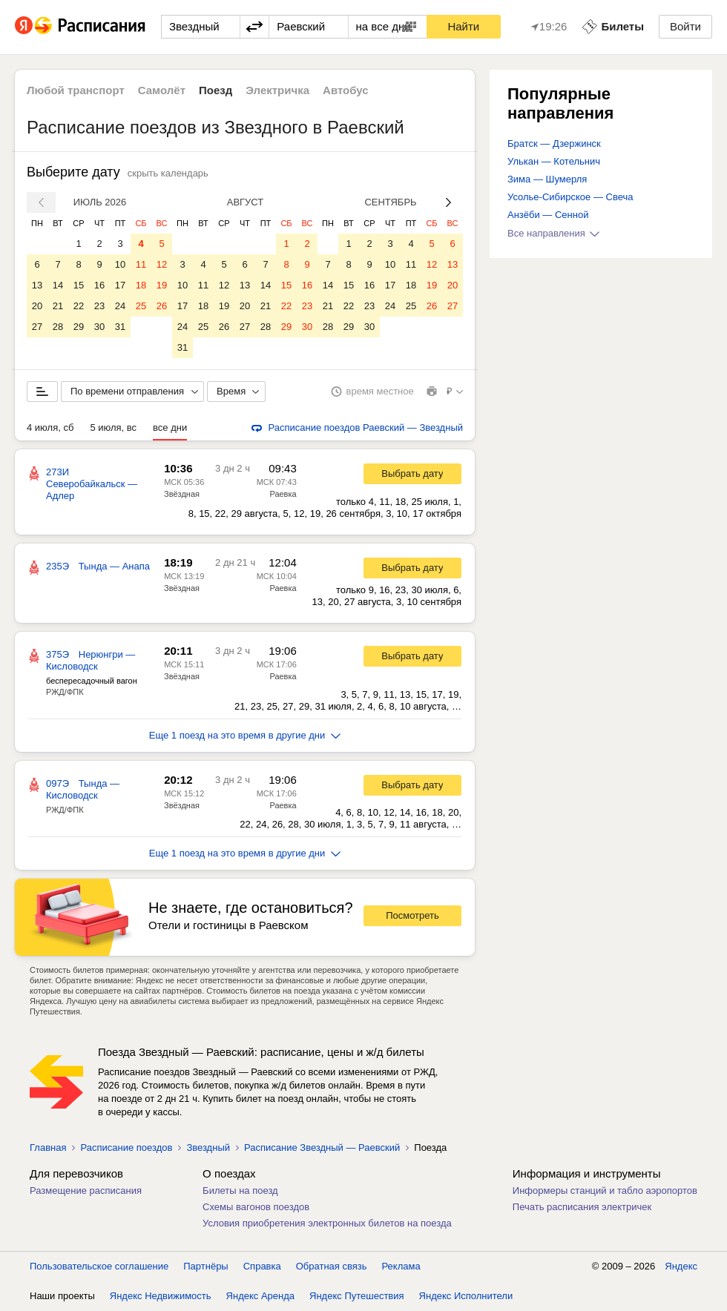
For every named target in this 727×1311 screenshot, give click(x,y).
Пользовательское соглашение (99, 1266)
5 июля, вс (113, 427)
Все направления (553, 233)
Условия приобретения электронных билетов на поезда (327, 1223)
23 (99, 305)
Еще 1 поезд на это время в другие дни (245, 735)
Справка (262, 1266)
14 (58, 285)
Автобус (346, 90)
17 (120, 285)
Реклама (401, 1266)
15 (78, 285)
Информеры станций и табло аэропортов (605, 1190)
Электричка (277, 90)
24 (120, 305)
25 (141, 305)
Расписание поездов (126, 1147)
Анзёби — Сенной (547, 214)
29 (78, 326)
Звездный (208, 1147)
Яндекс (681, 1266)
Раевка (282, 493)
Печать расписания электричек (582, 1206)
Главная (48, 1147)
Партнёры (205, 1266)
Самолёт (161, 90)
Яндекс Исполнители (466, 1295)
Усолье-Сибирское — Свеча (570, 196)
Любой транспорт (76, 90)
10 (120, 264)
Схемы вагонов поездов (256, 1206)
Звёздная (182, 493)
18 (141, 285)
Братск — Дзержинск (554, 143)
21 (58, 305)
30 (99, 326)
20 (37, 305)
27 (37, 326)
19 (162, 285)
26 (162, 305)
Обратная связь (331, 1266)
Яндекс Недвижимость (160, 1295)
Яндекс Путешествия (356, 1295)
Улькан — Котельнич (553, 161)
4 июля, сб (50, 427)
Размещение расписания (86, 1190)
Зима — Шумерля (547, 179)
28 (58, 326)
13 (37, 285)
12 (162, 264)
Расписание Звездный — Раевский (322, 1147)
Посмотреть (412, 915)
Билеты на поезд (240, 1190)
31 (120, 326)
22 (78, 305)
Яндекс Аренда (260, 1295)
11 (141, 264)
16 (99, 285)
